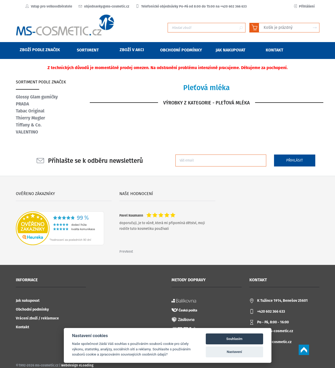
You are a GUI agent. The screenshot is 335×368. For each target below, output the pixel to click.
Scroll (304, 350)
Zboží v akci (128, 49)
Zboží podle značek (36, 49)
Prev (122, 251)
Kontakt (22, 327)
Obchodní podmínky (32, 309)
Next (129, 251)
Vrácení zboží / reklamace (37, 318)
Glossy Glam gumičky (37, 96)
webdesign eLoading (77, 365)
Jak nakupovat (27, 300)
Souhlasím (234, 339)
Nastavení (234, 352)
